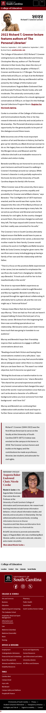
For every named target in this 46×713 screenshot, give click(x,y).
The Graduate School (9, 612)
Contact (10, 569)
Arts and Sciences (7, 599)
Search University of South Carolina (35, 3)
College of (11, 8)
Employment (6, 650)
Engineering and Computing (11, 609)
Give (16, 569)
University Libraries (29, 660)
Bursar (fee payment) (9, 660)
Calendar (23, 569)
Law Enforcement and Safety (32, 656)
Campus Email (6, 680)
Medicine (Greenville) (9, 633)
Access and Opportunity (31, 650)
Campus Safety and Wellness (11, 690)
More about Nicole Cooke (13, 545)
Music (4, 637)
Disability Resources (8, 667)
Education (5, 605)
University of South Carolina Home (11, 3)
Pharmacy (26, 599)
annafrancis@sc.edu (18, 50)
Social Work (27, 605)
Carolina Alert (6, 676)
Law (3, 626)
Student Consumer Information (14, 705)
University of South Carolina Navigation (42, 3)
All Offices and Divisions (31, 663)
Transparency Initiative (35, 705)
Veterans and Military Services (12, 663)
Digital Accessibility (28, 707)
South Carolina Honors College (33, 609)
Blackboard (5, 687)
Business (5, 602)
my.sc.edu (5, 683)
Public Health (27, 602)
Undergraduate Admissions (11, 653)
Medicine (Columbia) (9, 630)
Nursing (4, 640)
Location (4, 569)
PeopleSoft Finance (8, 693)
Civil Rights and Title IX (10, 707)
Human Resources (29, 653)
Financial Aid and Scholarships (11, 656)
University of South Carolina (19, 702)
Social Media (32, 569)
